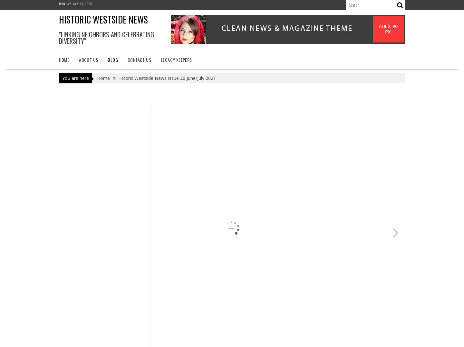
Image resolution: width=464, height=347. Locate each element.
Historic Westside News (103, 19)
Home (64, 59)
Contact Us (139, 59)
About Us (88, 59)
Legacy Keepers (176, 59)
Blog (113, 59)
